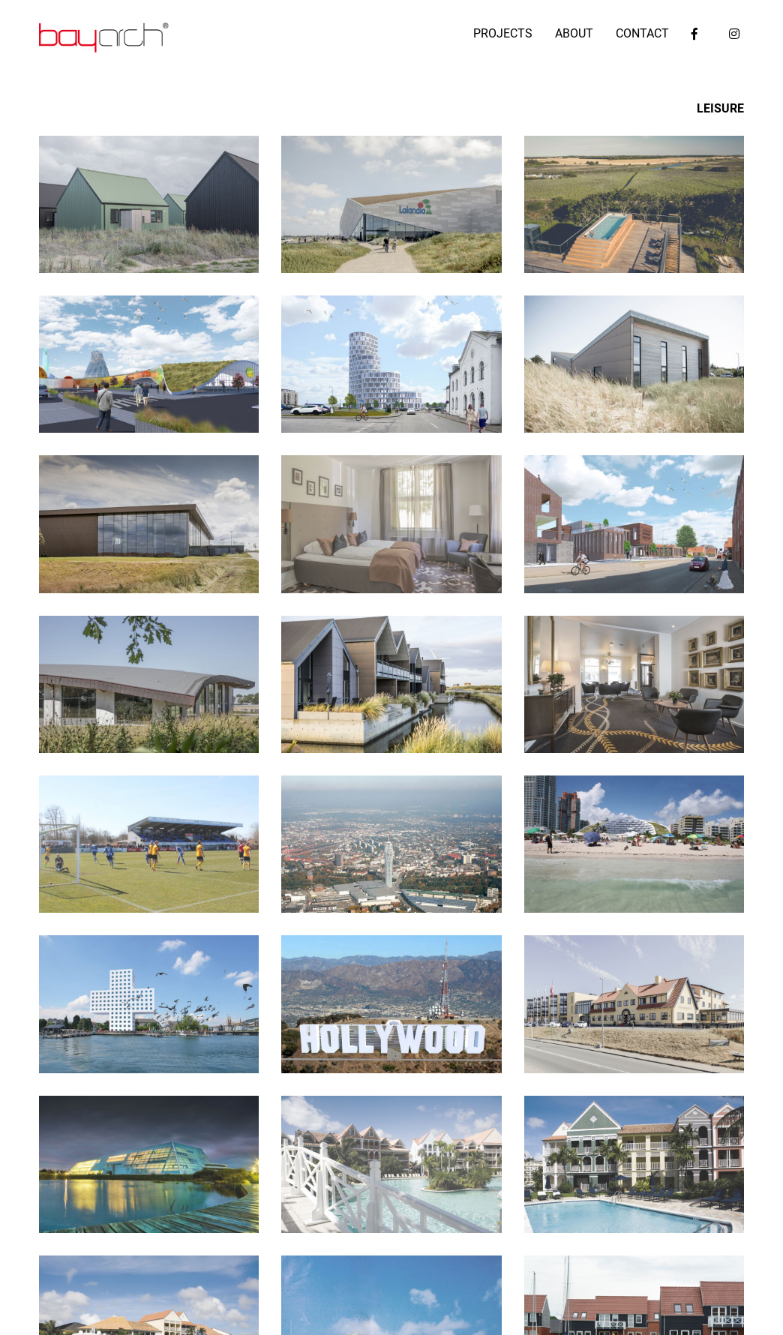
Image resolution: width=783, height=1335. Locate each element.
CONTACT (642, 33)
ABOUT (574, 33)
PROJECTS (502, 33)
